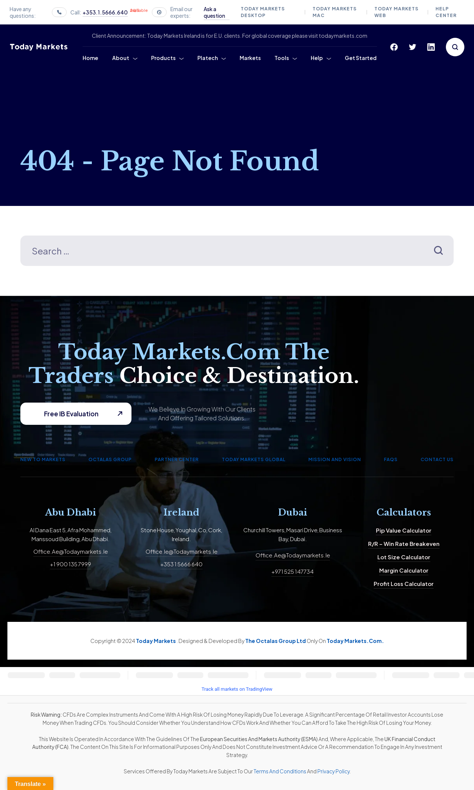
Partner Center (177, 459)
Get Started (361, 57)
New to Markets (43, 459)
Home (90, 57)
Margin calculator (403, 570)
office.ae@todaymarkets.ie (70, 551)
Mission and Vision (334, 459)
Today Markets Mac (335, 12)
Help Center (446, 12)
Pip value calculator (403, 530)
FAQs (391, 459)
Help (317, 57)
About (120, 57)
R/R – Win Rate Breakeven (404, 543)
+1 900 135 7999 (70, 563)
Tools (281, 57)
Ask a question (214, 12)
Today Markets (156, 640)
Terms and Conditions (280, 771)
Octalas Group (110, 459)
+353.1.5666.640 (105, 12)
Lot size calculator (403, 556)
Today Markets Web (396, 12)
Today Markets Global (254, 459)
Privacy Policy (333, 771)
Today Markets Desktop (263, 12)
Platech (207, 57)
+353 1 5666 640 (181, 563)
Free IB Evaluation (71, 414)
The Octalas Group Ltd (276, 640)
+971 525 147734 (292, 571)
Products (163, 57)
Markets (250, 57)
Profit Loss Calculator (404, 583)
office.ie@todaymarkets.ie (181, 551)
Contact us (437, 459)
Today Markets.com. (355, 640)
